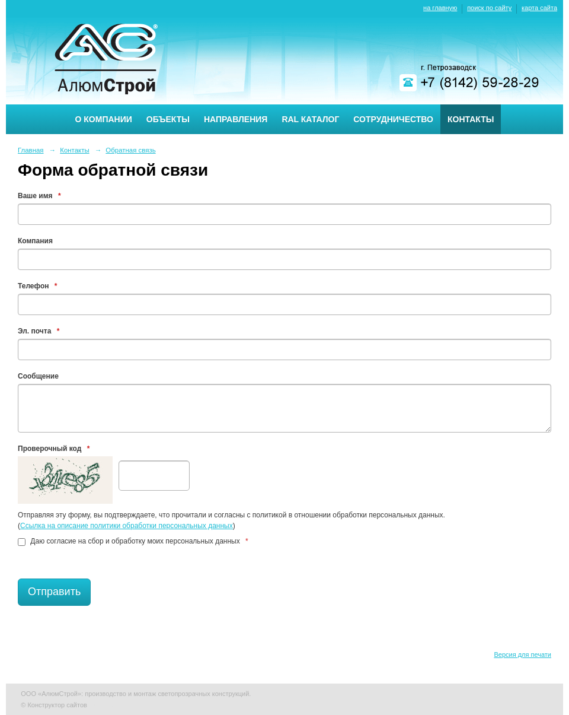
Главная (31, 150)
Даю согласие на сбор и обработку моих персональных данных (133, 541)
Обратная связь (130, 150)
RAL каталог (310, 119)
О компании (103, 119)
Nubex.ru (102, 704)
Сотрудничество (393, 119)
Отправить (54, 592)
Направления (235, 119)
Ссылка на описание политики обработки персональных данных (126, 526)
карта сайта (539, 7)
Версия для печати (522, 654)
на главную (440, 7)
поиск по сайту (489, 7)
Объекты (168, 119)
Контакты (470, 119)
